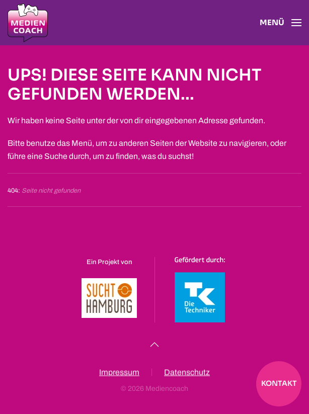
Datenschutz (187, 373)
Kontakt (279, 383)
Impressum (119, 373)
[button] (280, 22)
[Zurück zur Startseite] (28, 22)
